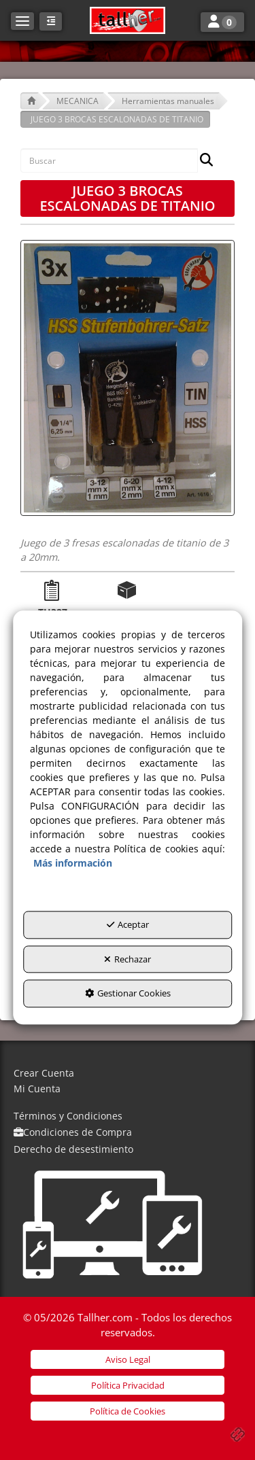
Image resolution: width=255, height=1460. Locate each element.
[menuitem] (127, 1073)
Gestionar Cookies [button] (128, 994)
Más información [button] (72, 863)
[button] (127, 20)
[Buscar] (202, 160)
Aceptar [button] (128, 925)
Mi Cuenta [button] (37, 1088)
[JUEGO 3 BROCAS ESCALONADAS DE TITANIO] (127, 377)
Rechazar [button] (127, 959)
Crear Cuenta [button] (44, 1072)
